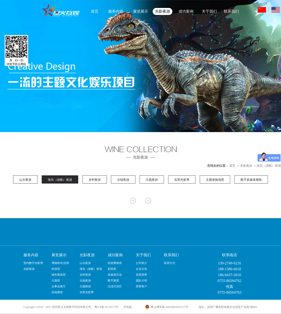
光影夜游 (246, 165)
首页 (94, 11)
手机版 (127, 307)
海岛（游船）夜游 (269, 165)
